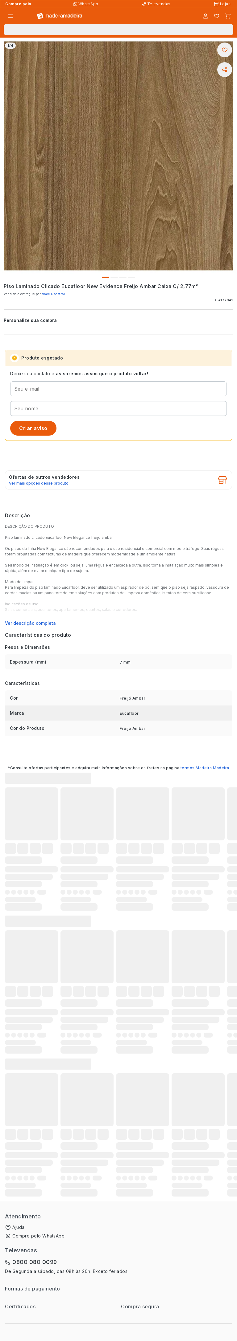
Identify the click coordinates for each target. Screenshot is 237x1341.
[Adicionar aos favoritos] (224, 50)
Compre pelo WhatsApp (38, 1235)
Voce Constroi (53, 294)
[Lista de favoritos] (216, 16)
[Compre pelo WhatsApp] (86, 4)
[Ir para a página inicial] (59, 16)
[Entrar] (205, 16)
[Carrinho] (227, 16)
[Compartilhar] (224, 69)
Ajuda (18, 1227)
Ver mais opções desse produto (39, 483)
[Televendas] (157, 4)
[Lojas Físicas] (223, 4)
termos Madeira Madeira (205, 768)
